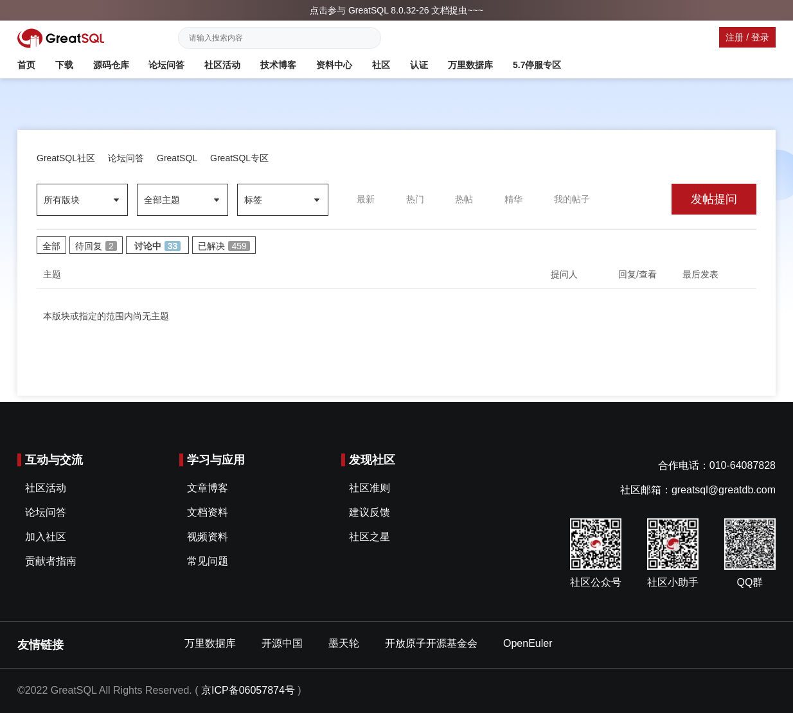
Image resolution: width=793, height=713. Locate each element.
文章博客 (207, 487)
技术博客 (278, 65)
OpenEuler (528, 643)
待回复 (96, 246)
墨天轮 (343, 643)
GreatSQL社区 (66, 158)
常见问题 (207, 561)
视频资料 (207, 536)
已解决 (223, 246)
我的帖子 (572, 199)
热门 (415, 199)
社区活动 (222, 65)
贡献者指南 (50, 561)
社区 (381, 65)
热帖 (464, 199)
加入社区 (45, 536)
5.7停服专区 (537, 65)
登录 (760, 37)
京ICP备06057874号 (248, 690)
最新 (366, 199)
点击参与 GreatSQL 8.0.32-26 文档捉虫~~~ (396, 10)
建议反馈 (369, 512)
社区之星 (369, 536)
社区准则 (369, 487)
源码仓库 (111, 65)
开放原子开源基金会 (431, 643)
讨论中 (157, 246)
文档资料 (207, 512)
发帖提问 (714, 199)
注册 (735, 37)
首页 (26, 65)
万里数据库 (470, 65)
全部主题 (162, 200)
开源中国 (282, 643)
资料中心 (334, 65)
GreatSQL (177, 158)
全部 (51, 246)
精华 (513, 199)
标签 (253, 200)
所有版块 (62, 200)
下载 (64, 65)
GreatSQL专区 (239, 158)
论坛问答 (166, 65)
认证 (419, 65)
